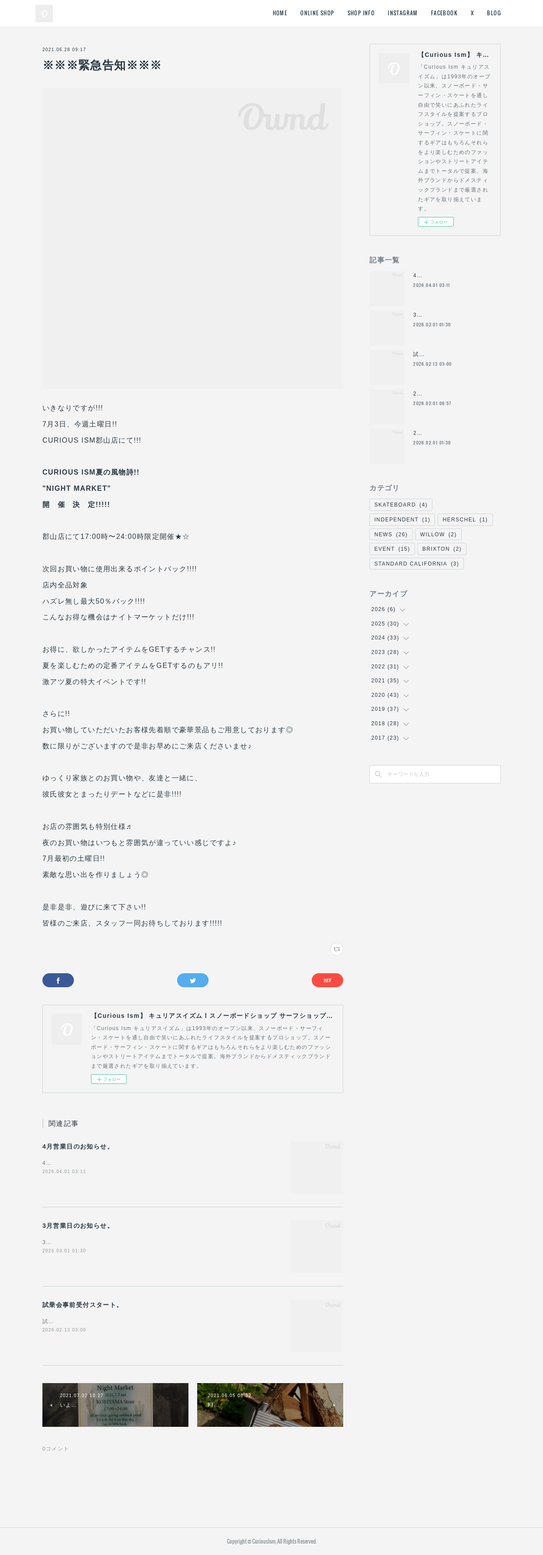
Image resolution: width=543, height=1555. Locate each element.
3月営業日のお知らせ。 (78, 1225)
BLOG (494, 13)
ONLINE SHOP (317, 13)
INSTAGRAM (403, 13)
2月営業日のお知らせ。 (444, 394)
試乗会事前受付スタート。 (82, 1304)
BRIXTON (442, 549)
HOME (280, 13)
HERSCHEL (464, 520)
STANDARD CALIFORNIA (416, 564)
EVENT (392, 549)
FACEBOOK (444, 13)
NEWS (391, 534)
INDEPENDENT (402, 520)
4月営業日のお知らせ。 (78, 1146)
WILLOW (438, 534)
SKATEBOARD (401, 505)
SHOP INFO (361, 13)
